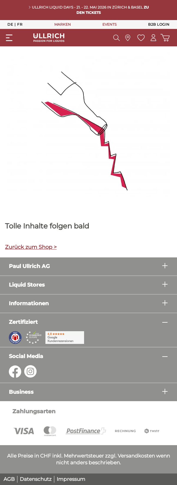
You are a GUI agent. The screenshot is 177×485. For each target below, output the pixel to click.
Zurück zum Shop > (31, 247)
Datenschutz (36, 479)
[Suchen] (116, 38)
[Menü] (9, 38)
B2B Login (159, 24)
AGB (9, 479)
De (10, 24)
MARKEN (62, 24)
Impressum (71, 479)
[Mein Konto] (153, 37)
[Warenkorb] (165, 37)
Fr (19, 24)
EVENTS (109, 24)
